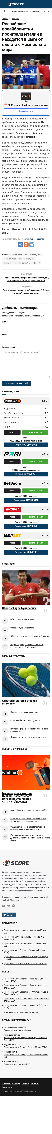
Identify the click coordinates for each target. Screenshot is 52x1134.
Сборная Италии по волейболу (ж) (24, 255)
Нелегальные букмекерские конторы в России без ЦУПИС (25, 1044)
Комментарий (9, 352)
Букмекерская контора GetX (17, 1069)
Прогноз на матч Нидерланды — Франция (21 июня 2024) (24, 943)
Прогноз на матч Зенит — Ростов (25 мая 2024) (25, 969)
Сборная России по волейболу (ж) (18, 259)
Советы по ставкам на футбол (24, 717)
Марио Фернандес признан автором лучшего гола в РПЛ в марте (26, 651)
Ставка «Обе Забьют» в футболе (25, 726)
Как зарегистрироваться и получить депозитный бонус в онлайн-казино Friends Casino (30, 843)
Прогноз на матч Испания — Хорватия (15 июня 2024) (25, 936)
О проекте (6, 1089)
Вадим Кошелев (36, 239)
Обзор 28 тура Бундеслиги (22, 625)
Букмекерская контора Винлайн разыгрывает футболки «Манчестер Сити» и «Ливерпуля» (17, 802)
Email (5, 339)
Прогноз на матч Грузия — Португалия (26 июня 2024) (26, 950)
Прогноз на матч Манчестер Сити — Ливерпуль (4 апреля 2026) (26, 1005)
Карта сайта (7, 1092)
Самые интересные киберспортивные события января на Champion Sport (27, 833)
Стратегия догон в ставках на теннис (19, 707)
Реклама (25, 1089)
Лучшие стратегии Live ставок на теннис (28, 742)
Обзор (12, 438)
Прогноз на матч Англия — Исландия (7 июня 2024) (24, 956)
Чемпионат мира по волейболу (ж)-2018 (21, 263)
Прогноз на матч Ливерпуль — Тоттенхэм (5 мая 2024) (26, 1061)
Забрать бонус (26, 111)
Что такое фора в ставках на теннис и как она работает (29, 735)
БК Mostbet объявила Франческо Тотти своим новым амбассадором (28, 825)
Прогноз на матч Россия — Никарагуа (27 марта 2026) (26, 1011)
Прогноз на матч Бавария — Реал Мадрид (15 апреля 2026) (24, 992)
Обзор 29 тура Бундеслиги (19, 613)
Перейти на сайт (35, 438)
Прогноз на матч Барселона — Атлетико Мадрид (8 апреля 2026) (26, 998)
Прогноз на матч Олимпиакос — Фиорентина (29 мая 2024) (26, 963)
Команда (16, 1089)
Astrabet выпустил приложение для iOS (28, 815)
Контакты (35, 1089)
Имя (5, 327)
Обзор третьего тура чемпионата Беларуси (30, 641)
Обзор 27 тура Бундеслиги (22, 633)
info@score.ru (13, 905)
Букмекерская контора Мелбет (18, 1036)
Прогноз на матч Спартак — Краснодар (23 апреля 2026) (23, 985)
